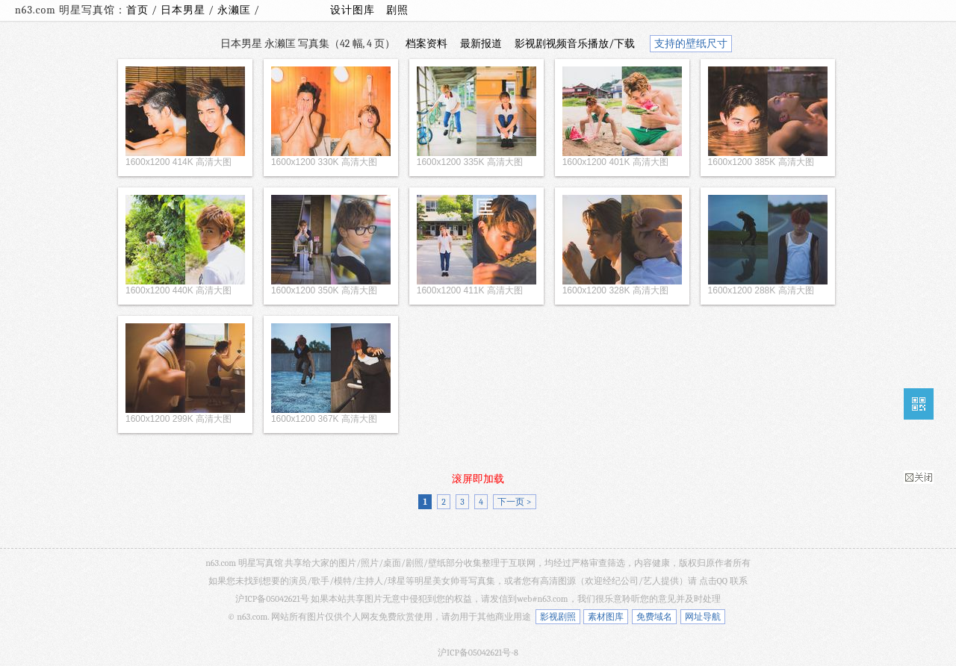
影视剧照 (558, 616)
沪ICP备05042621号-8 (478, 652)
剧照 (397, 10)
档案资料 (426, 43)
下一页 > (514, 502)
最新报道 (481, 43)
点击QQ (713, 581)
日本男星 (184, 10)
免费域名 (654, 616)
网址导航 (703, 616)
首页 (137, 10)
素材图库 (606, 616)
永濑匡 (235, 10)
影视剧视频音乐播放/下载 (575, 43)
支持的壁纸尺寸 (690, 43)
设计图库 (352, 10)
